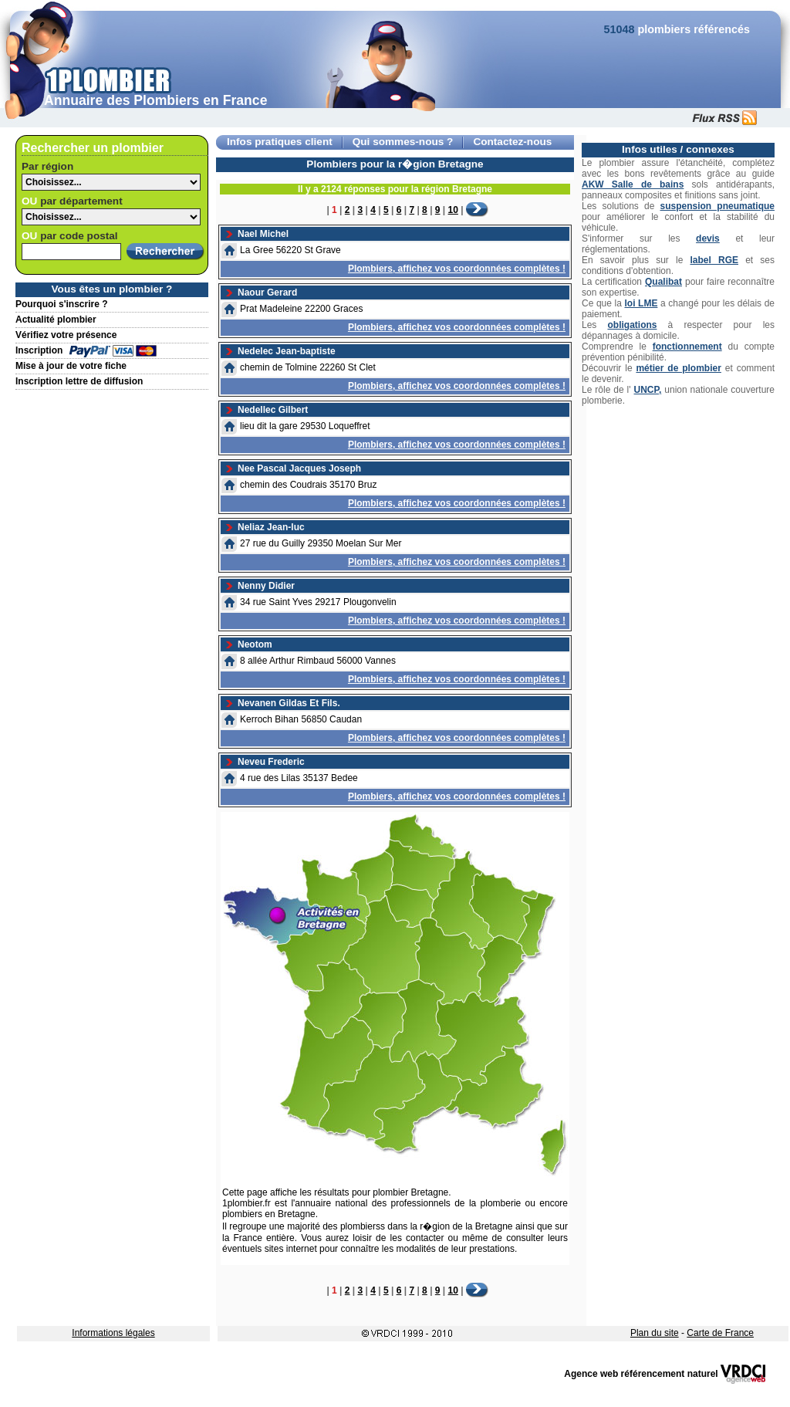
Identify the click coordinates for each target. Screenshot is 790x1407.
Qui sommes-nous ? (403, 141)
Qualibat (663, 281)
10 (453, 210)
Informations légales (113, 1333)
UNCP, (648, 389)
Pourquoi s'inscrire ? (61, 304)
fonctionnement (687, 346)
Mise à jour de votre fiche (71, 365)
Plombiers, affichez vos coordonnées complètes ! (456, 268)
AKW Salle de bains (633, 184)
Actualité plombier (55, 319)
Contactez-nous (512, 141)
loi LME (640, 303)
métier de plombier (678, 368)
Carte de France (720, 1333)
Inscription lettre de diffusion (79, 381)
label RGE (714, 260)
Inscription (38, 350)
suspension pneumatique (717, 206)
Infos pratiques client (280, 141)
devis (708, 238)
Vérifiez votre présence (65, 335)
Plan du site (654, 1333)
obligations (632, 325)
